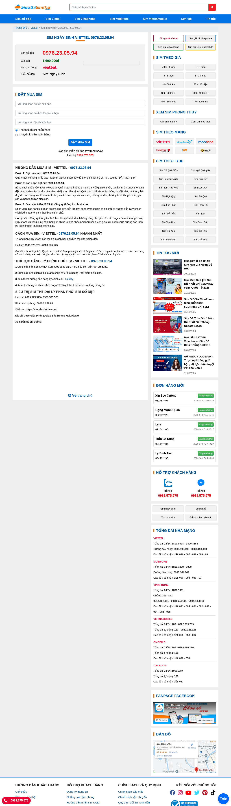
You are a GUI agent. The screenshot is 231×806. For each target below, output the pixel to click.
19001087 (177, 670)
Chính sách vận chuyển (132, 797)
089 (194, 577)
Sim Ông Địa (200, 179)
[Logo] (33, 7)
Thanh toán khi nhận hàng (35, 129)
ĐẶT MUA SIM (80, 142)
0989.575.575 (85, 155)
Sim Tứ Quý (200, 196)
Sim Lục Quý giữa (168, 179)
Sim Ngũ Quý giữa (200, 170)
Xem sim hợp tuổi (200, 121)
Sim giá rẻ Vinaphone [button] (200, 38)
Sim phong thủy (168, 121)
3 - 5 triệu (169, 75)
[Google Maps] (184, 756)
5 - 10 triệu (200, 75)
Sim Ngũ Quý (168, 196)
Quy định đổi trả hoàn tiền (134, 802)
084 (155, 611)
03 (206, 554)
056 (181, 635)
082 (201, 606)
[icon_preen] (205, 792)
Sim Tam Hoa (169, 222)
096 (181, 554)
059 (188, 658)
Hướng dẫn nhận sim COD (83, 802)
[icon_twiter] (197, 792)
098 (194, 554)
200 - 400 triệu (200, 93)
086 (201, 554)
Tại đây (69, 279)
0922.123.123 (188, 629)
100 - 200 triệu (168, 93)
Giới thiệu (21, 791)
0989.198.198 (181, 549)
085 (162, 611)
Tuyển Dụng (22, 802)
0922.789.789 (186, 624)
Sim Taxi (200, 213)
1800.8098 (178, 543)
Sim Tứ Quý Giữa (168, 170)
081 (194, 606)
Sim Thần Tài (200, 205)
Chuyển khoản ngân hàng (34, 134)
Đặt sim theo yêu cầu (201, 517)
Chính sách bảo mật (130, 791)
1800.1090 (178, 567)
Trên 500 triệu (200, 101)
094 (188, 606)
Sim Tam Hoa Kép (168, 187)
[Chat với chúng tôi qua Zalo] (168, 488)
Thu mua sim (168, 517)
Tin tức (211, 18)
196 (174, 647)
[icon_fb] (172, 792)
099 (181, 658)
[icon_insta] (180, 792)
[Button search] (212, 7)
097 (188, 554)
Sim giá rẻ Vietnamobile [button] (200, 47)
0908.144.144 (181, 572)
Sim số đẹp (23, 18)
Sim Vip (186, 18)
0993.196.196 (186, 647)
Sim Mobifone (119, 18)
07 (200, 577)
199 (176, 653)
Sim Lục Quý (200, 187)
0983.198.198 (199, 549)
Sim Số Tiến (168, 213)
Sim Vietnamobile (155, 18)
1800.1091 (178, 590)
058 (188, 635)
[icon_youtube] (188, 792)
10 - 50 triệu (168, 84)
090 (181, 577)
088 (168, 611)
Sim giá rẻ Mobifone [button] (168, 47)
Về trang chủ (80, 395)
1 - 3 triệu (200, 67)
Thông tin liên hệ (25, 797)
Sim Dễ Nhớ (200, 239)
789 (174, 624)
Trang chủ (21, 27)
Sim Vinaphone (85, 18)
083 (207, 606)
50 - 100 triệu (201, 84)
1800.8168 (192, 543)
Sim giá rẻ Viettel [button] (168, 38)
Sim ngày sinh (168, 508)
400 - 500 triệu (168, 101)
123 (176, 629)
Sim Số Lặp (200, 231)
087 (181, 681)
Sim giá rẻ (201, 508)
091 (181, 606)
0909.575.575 (32, 245)
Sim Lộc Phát (169, 205)
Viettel (34, 27)
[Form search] (142, 7)
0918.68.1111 (179, 601)
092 (194, 635)
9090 (189, 567)
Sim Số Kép (168, 231)
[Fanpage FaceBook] (184, 713)
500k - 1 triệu (168, 67)
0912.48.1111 (161, 601)
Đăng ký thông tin (77, 791)
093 (188, 577)
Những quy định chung (80, 797)
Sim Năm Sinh (168, 239)
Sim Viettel (53, 18)
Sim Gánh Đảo (200, 222)
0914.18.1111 (196, 601)
